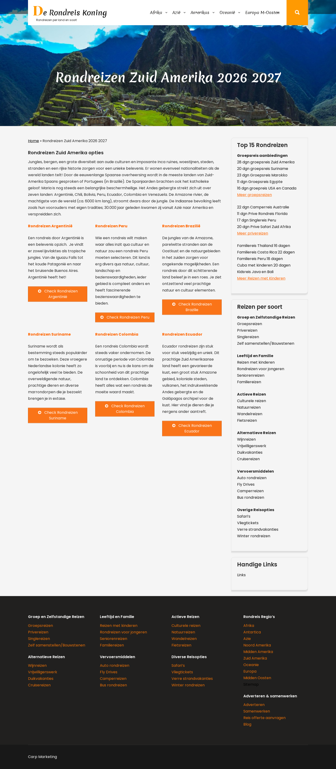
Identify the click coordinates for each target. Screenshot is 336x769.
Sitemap (251, 684)
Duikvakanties (249, 452)
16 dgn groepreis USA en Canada (266, 188)
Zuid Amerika (255, 658)
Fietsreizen (247, 420)
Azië (176, 12)
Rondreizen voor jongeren (260, 369)
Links (241, 575)
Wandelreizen (249, 414)
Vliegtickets (248, 523)
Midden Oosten (257, 678)
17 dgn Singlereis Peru (256, 220)
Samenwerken (256, 711)
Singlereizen (248, 337)
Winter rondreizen (253, 536)
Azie (247, 638)
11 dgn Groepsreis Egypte (260, 181)
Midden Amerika (258, 651)
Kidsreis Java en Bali (255, 271)
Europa (249, 671)
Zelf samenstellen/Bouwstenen (265, 343)
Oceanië (227, 12)
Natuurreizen (249, 407)
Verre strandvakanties (257, 529)
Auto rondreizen (251, 478)
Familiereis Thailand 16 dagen (263, 245)
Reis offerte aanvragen (264, 717)
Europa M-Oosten (262, 12)
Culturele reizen (251, 401)
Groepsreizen (249, 324)
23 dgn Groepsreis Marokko (262, 175)
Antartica (252, 632)
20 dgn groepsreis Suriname (262, 168)
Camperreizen (250, 491)
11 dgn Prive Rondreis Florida (262, 213)
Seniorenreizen (250, 375)
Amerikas (200, 12)
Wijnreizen (246, 439)
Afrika (156, 12)
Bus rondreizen (250, 497)
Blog (247, 724)
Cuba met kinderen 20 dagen (263, 265)
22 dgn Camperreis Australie (263, 207)
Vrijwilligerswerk (251, 446)
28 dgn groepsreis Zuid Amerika (265, 162)
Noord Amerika (257, 645)
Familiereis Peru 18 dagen (260, 258)
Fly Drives (246, 484)
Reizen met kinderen (256, 362)
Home (33, 141)
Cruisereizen (248, 459)
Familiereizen (249, 382)
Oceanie (251, 664)
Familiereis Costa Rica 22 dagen (266, 252)
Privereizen (247, 330)
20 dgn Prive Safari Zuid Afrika (264, 226)
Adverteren (254, 704)
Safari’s (243, 516)
